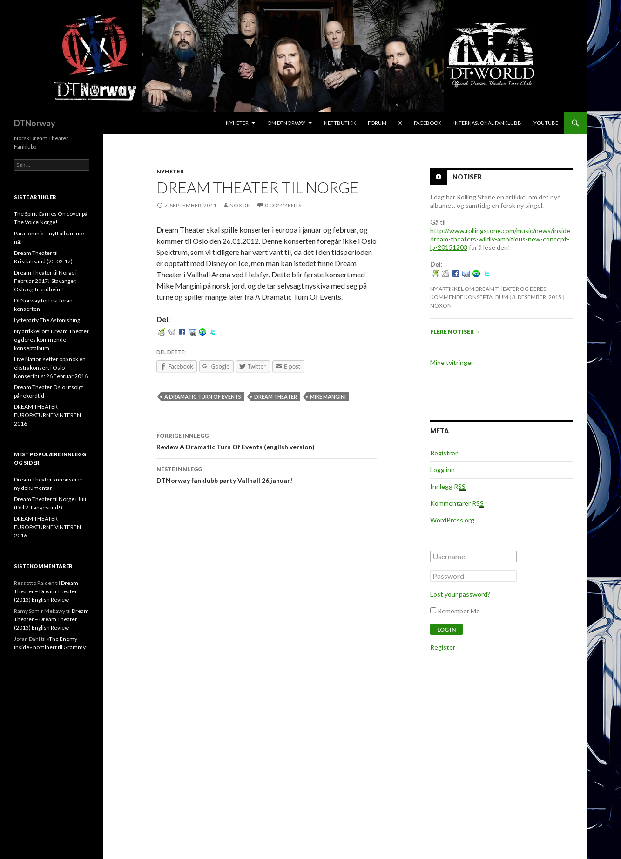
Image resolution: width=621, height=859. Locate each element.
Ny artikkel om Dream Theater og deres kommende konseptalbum (51, 339)
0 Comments (283, 205)
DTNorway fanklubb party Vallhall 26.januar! (266, 474)
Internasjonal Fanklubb (487, 123)
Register (442, 647)
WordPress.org (452, 520)
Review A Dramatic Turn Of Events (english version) (266, 440)
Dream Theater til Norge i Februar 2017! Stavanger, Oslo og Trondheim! (45, 281)
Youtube (545, 123)
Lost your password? (460, 594)
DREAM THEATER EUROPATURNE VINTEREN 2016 (47, 415)
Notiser (467, 177)
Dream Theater (275, 396)
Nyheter (237, 123)
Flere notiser (455, 331)
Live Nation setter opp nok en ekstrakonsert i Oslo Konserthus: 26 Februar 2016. (51, 367)
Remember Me (459, 611)
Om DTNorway (286, 123)
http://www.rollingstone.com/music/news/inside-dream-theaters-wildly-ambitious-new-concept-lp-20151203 (501, 239)
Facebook (427, 123)
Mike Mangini (328, 396)
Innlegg (448, 486)
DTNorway (34, 123)
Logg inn (442, 470)
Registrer (444, 453)
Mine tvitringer (451, 362)
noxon (240, 205)
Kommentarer (457, 503)
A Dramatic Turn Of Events (202, 396)
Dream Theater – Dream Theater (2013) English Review (46, 591)
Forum (377, 123)
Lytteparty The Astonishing (47, 319)
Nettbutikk (340, 123)
